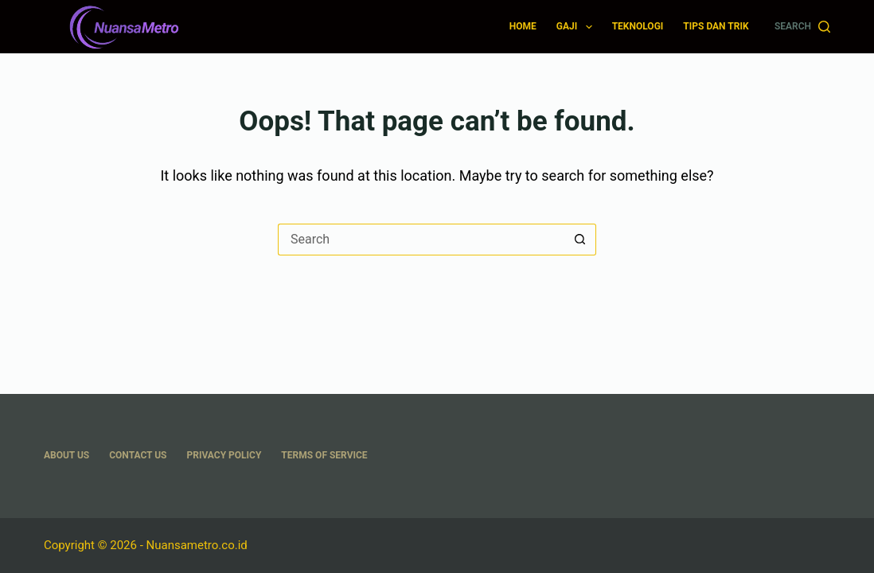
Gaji (577, 27)
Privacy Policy (224, 455)
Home (522, 26)
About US (66, 455)
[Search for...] (421, 239)
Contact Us (137, 455)
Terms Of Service (324, 455)
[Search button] (580, 239)
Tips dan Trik (715, 26)
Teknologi (638, 26)
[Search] (802, 27)
